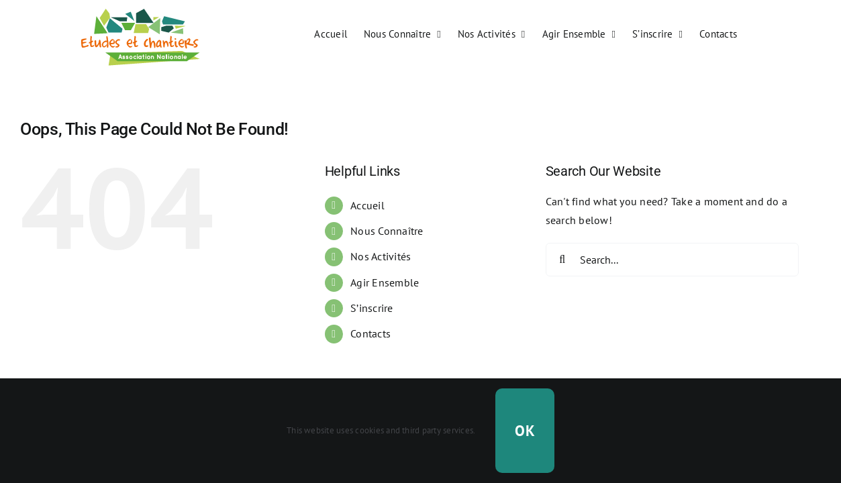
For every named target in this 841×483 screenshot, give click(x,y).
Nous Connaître (386, 230)
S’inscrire (371, 308)
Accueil (367, 205)
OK (525, 430)
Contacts (370, 333)
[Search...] (672, 259)
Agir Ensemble (384, 282)
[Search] (562, 259)
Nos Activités (380, 256)
